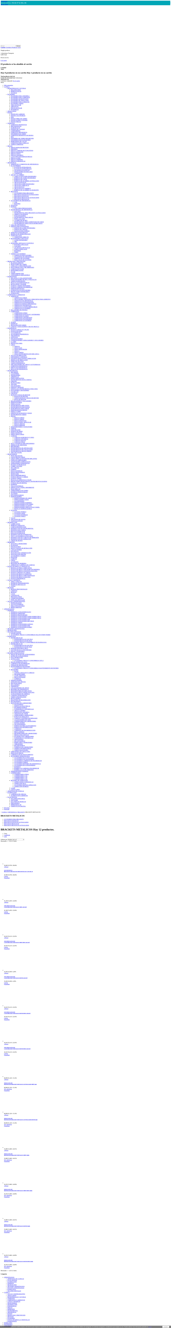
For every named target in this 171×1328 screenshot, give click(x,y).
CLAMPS (13, 342)
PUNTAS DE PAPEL (16, 331)
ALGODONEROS (19, 501)
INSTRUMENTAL (12, 370)
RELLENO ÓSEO (16, 90)
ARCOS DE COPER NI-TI (21, 185)
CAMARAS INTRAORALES (19, 695)
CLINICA (7, 87)
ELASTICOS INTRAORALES (22, 167)
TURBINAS (17, 678)
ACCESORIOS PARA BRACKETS (24, 193)
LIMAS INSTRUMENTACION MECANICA (26, 354)
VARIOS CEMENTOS (17, 144)
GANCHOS (17, 246)
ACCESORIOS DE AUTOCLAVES (24, 757)
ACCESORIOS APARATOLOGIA (20, 756)
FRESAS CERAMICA (17, 155)
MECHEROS (14, 372)
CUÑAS (13, 586)
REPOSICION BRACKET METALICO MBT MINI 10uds (18, 1190)
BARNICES (14, 323)
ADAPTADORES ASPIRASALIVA (20, 461)
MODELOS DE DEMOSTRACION (21, 234)
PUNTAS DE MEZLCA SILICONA (21, 577)
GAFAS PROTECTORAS (18, 457)
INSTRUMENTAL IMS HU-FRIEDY (21, 451)
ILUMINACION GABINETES (19, 795)
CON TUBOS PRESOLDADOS (23, 208)
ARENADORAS (18, 739)
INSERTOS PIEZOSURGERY (19, 615)
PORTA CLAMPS (16, 411)
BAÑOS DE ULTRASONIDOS (19, 656)
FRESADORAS (15, 803)
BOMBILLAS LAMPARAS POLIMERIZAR (26, 768)
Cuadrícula (7, 835)
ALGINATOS (14, 562)
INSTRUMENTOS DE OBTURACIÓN (22, 448)
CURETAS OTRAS (19, 442)
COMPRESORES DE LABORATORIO (25, 721)
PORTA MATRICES (16, 433)
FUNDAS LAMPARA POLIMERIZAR (21, 287)
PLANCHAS (14, 545)
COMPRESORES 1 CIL (20, 777)
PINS (12, 117)
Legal (149, 1326)
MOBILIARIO (8, 1323)
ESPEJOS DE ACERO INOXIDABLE (24, 228)
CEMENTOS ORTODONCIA (19, 132)
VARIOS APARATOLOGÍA (18, 697)
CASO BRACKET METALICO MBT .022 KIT (15, 906)
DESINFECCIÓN (12, 522)
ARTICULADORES (19, 710)
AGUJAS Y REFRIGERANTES (16, 601)
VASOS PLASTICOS (17, 521)
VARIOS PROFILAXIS (17, 273)
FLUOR (13, 272)
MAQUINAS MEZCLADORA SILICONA (22, 692)
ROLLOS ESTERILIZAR (18, 533)
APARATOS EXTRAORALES (19, 232)
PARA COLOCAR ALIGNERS (22, 260)
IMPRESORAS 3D (16, 804)
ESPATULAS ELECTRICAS (22, 706)
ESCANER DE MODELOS (18, 801)
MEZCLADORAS (19, 732)
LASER (13, 788)
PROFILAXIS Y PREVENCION (16, 261)
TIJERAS (13, 428)
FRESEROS (14, 149)
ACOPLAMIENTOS (20, 675)
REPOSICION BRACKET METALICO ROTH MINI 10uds (18, 1261)
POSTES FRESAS (16, 121)
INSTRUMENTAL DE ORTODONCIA (21, 209)
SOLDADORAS (18, 704)
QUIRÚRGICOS (15, 128)
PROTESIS (10, 587)
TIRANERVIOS (15, 335)
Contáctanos (4, 1)
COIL (15, 202)
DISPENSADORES (16, 496)
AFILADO (14, 384)
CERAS (13, 560)
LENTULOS (14, 337)
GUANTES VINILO (19, 516)
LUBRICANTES (15, 524)
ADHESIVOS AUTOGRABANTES (24, 302)
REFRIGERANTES (16, 603)
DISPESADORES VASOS (21, 499)
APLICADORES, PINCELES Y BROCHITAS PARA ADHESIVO (32, 299)
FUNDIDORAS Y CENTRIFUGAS (24, 709)
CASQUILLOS (15, 595)
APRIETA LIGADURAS (21, 214)
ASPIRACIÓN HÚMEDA (21, 786)
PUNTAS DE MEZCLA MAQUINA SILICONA (24, 571)
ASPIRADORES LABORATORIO (23, 715)
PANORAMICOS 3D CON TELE (23, 645)
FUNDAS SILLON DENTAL (19, 483)
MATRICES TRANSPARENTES (20, 583)
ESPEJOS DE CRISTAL (21, 229)
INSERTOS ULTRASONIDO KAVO (21, 612)
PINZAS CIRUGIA (19, 423)
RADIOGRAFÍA (12, 276)
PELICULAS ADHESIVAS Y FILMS (21, 480)
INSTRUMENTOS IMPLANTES (20, 405)
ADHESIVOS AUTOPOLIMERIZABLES (25, 307)
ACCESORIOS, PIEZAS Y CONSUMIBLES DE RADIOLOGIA (29, 642)
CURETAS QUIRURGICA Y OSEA (24, 437)
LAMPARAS (17, 729)
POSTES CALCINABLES (18, 115)
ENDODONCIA (11, 328)
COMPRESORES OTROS (21, 774)
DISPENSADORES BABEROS (23, 502)
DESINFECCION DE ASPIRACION (21, 539)
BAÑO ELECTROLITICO (21, 716)
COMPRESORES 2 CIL (20, 779)
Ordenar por (4, 839)
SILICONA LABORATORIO (19, 543)
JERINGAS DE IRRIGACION (19, 360)
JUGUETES (14, 205)
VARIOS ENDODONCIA (18, 363)
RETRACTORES (15, 383)
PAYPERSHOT (8, 1324)
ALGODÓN (14, 493)
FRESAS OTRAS (16, 153)
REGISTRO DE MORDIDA (18, 563)
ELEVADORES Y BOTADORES (20, 390)
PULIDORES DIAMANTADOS (20, 99)
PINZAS (13, 416)
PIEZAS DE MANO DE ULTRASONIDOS (23, 654)
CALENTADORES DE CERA (22, 719)
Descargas (7, 807)
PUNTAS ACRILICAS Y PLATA (20, 329)
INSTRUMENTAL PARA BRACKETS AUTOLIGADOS (30, 213)
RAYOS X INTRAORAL (18, 651)
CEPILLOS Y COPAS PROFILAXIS (21, 266)
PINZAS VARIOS (19, 419)
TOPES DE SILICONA (17, 361)
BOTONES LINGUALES (21, 244)
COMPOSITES (15, 311)
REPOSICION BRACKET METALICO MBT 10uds (16, 1154)
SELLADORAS (15, 685)
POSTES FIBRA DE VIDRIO (19, 118)
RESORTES (17, 250)
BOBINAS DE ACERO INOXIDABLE (25, 178)
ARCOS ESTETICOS (20, 182)
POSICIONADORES (20, 216)
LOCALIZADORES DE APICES (20, 688)
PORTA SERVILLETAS (17, 378)
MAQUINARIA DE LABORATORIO (21, 703)
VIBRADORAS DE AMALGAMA (20, 751)
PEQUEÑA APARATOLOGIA (15, 653)
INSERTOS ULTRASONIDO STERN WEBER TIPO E (26, 618)
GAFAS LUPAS (15, 789)
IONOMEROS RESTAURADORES (21, 140)
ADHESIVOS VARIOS (20, 298)
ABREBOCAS (15, 376)
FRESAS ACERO (16, 158)
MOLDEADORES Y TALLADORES (21, 401)
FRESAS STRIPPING (17, 159)
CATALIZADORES (16, 549)
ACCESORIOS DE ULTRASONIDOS (24, 765)
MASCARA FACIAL (17, 455)
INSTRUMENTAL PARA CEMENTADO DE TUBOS (29, 222)
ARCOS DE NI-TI (19, 187)
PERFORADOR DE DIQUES (19, 410)
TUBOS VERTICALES (20, 249)
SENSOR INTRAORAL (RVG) (19, 648)
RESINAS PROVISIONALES (19, 589)
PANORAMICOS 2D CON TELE (23, 639)
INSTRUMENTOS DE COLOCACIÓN (22, 449)
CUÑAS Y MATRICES (13, 580)
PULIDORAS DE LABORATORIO (24, 736)
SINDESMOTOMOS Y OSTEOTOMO (21, 427)
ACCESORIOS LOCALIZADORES (24, 759)
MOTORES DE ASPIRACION (19, 780)
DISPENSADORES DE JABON (23, 498)
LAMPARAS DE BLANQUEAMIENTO (22, 754)
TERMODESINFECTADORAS (19, 771)
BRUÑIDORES (15, 446)
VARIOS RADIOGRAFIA (18, 281)
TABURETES (14, 686)
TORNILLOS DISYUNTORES (22, 255)
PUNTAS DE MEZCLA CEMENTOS (21, 574)
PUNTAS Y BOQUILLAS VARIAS (20, 572)
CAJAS (13, 593)
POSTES (9, 112)
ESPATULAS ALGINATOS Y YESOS (21, 413)
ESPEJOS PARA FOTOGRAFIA (20, 226)
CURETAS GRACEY (20, 440)
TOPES (16, 252)
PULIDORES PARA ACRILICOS (20, 102)
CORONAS (14, 590)
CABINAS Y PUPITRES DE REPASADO (25, 718)
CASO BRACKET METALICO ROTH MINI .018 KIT (17, 1013)
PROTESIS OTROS (16, 597)
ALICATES (17, 211)
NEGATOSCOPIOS (16, 683)
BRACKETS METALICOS (21, 199)
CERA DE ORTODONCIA (18, 225)
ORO (15, 241)
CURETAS (14, 436)
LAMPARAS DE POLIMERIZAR (20, 663)
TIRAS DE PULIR (16, 105)
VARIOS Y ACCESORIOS (18, 253)
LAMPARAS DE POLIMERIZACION (24, 730)
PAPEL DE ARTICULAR (18, 600)
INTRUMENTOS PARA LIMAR (20, 408)
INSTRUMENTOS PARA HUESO (20, 407)
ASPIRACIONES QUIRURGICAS (23, 782)
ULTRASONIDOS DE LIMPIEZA (20, 694)
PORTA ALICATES (19, 219)
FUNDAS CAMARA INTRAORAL (21, 285)
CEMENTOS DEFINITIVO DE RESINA (22, 135)
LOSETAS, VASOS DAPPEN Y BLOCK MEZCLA (25, 326)
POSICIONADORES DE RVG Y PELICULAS (23, 279)
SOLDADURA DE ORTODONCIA (24, 257)
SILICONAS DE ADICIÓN (18, 554)
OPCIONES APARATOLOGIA (16, 628)
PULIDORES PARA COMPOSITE (20, 97)
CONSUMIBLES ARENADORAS (20, 275)
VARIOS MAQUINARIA (21, 750)
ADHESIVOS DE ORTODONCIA (23, 301)
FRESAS (9, 146)
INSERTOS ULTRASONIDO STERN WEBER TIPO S (26, 616)
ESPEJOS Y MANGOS (17, 387)
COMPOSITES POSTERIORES (23, 319)
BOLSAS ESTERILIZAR (18, 531)
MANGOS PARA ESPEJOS (22, 231)
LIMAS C (17, 351)
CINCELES (14, 393)
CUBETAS (14, 559)
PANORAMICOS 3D (17, 644)
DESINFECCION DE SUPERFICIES (21, 534)
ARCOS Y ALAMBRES (17, 175)
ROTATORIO (14, 669)
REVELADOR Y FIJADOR (18, 284)
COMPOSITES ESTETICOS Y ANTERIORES (27, 314)
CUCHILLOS (14, 392)
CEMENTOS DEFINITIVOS (19, 124)
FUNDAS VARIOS (16, 478)
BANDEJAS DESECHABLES (19, 492)
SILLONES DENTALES (14, 631)
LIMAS (13, 345)
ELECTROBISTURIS (17, 657)
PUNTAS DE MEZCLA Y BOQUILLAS (18, 566)
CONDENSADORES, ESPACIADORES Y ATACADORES (27, 340)
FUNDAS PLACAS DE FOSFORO (20, 290)
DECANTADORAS (19, 741)
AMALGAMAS (11, 111)
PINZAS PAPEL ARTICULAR (22, 422)
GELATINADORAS (19, 724)
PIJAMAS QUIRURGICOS (18, 464)
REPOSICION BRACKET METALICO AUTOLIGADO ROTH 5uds (20, 1119)
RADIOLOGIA (11, 636)
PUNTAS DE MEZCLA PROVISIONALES (23, 575)
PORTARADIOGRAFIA (17, 288)
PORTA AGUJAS (15, 404)
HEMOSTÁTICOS (16, 91)
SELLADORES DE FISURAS (19, 310)
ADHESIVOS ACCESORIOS (22, 308)
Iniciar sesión (4, 4)
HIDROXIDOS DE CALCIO (19, 141)
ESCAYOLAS (15, 551)
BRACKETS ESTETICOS (21, 196)
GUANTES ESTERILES (21, 515)
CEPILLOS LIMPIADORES (19, 460)
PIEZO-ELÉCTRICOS (17, 753)
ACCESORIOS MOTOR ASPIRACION (25, 785)
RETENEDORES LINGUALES (19, 238)
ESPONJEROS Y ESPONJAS (19, 357)
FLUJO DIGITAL (12, 797)
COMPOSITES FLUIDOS (21, 316)
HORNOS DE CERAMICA (21, 712)
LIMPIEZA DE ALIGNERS (21, 258)
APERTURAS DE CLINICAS (15, 791)
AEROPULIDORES (16, 680)
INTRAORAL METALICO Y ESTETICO (22, 243)
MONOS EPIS (15, 474)
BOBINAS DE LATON (20, 179)
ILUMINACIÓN (12, 792)
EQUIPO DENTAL (16, 633)
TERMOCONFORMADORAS (22, 748)
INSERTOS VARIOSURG (18, 613)
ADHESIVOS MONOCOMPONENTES (25, 304)
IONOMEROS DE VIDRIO (18, 134)
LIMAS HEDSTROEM (20, 349)
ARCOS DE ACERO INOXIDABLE (24, 184)
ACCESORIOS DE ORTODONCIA (20, 200)
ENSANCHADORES (17, 338)
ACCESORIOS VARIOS (21, 762)
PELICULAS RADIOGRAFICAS (20, 282)
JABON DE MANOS (17, 540)
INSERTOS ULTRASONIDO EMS (20, 625)
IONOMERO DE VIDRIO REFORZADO (22, 138)
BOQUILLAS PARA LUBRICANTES (21, 568)
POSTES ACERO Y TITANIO (19, 120)
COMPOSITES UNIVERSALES (23, 317)
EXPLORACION (15, 430)
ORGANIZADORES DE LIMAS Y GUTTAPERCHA (25, 364)
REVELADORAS (16, 698)
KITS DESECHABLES (17, 495)
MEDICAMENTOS (16, 607)
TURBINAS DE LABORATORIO (23, 747)
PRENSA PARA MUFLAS (21, 735)
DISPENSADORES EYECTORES (23, 504)
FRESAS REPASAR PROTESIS (20, 147)
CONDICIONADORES (17, 598)
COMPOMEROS (15, 131)
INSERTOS (10, 610)
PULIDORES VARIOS (17, 103)
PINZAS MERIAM (19, 425)
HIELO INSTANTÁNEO (18, 606)
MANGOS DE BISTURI (21, 396)
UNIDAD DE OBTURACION (19, 665)
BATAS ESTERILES (16, 471)
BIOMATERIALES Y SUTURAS (16, 88)
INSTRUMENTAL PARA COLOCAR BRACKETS (28, 223)
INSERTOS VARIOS (16, 622)
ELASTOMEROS (16, 165)
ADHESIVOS (14, 296)
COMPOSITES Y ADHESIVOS (16, 294)
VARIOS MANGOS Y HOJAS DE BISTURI (26, 398)
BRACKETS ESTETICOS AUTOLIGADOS (26, 194)
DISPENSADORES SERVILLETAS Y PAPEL (27, 507)
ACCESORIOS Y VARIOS (18, 556)
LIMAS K (17, 346)
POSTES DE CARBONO (18, 114)
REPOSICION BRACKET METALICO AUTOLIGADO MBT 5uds (20, 1083)
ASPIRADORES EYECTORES (19, 490)
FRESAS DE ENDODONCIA (19, 367)
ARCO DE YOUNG (16, 452)
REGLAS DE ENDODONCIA (19, 369)
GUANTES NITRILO (20, 512)
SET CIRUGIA (15, 467)
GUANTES (14, 510)
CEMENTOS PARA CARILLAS (20, 143)
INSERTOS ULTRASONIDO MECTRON (22, 621)
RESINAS (13, 592)
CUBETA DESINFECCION (18, 527)
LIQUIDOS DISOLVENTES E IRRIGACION (23, 358)
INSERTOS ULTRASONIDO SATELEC (22, 624)
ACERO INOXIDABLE (20, 240)
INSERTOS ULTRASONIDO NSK (20, 619)
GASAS (13, 518)
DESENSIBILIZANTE (17, 270)
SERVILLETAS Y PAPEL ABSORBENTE (22, 487)
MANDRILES (15, 109)
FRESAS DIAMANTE (17, 152)
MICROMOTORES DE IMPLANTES (21, 691)
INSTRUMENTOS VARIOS (18, 414)
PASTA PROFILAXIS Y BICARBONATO (22, 267)
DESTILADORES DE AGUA (19, 662)
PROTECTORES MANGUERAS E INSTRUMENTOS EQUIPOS (29, 481)
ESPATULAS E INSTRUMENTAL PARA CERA (24, 389)
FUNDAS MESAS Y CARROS (19, 477)
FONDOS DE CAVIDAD (18, 129)
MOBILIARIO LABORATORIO (23, 742)
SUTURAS (14, 93)
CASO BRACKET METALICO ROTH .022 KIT (16, 977)
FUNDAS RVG (15, 293)
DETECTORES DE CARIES (19, 264)
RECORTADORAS (19, 745)
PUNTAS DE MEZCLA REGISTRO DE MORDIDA (25, 569)
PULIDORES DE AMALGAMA (20, 100)
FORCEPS (14, 381)
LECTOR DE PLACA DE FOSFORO (21, 650)
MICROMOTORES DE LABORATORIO (25, 733)
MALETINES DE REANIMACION (21, 700)
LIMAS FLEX (18, 348)
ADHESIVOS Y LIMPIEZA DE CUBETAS (23, 565)
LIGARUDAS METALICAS (22, 247)
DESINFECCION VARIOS (18, 530)
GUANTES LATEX (19, 513)
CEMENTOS (11, 123)
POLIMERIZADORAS (20, 707)
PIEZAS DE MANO (19, 677)
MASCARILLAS (15, 489)
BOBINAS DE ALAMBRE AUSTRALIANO (26, 181)
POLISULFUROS (16, 546)
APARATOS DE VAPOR (21, 713)
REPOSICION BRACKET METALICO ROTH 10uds (17, 1225)
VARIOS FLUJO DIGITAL (18, 806)
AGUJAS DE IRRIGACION (18, 355)
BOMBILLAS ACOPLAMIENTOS (24, 770)
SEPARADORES (15, 375)
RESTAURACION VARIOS (18, 325)
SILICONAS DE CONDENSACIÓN (21, 552)
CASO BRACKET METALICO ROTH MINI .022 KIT (17, 1048)
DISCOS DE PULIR (16, 108)
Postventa (6, 809)
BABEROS (14, 484)
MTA (12, 137)
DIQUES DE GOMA (16, 343)
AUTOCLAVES (15, 659)
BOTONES (17, 203)
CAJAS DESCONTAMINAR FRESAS (21, 156)
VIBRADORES (18, 744)
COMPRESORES (16, 773)
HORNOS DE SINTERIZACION (23, 727)
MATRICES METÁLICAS (18, 584)
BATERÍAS (17, 767)
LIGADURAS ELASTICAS (22, 170)
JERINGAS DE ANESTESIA (19, 445)
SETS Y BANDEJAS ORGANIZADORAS (22, 443)
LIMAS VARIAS (19, 352)
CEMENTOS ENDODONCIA (19, 366)
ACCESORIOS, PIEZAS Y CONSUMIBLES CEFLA (29, 660)
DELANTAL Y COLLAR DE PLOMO (21, 278)
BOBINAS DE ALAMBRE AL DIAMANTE (26, 190)
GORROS (13, 469)
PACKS (16, 671)
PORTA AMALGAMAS (17, 434)
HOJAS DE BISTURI (20, 399)
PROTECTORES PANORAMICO (20, 291)
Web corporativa (8, 85)
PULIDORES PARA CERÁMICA (20, 96)
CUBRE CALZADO (16, 466)
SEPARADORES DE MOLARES (23, 172)
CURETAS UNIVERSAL (21, 439)
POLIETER (14, 557)
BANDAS (13, 206)
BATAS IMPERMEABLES (18, 475)
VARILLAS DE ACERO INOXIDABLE (25, 176)
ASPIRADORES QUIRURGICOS (20, 463)
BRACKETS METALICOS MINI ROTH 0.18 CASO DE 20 (18, 871)
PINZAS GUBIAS (19, 417)
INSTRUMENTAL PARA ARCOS (23, 217)
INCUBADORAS (16, 701)
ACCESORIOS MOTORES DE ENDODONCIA (27, 763)
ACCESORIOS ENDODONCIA (20, 334)
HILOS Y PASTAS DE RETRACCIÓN (21, 548)
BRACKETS (14, 191)
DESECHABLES (12, 454)
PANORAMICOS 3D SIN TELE (23, 647)
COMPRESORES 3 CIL (20, 776)
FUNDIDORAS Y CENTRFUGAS (23, 738)
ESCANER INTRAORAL (18, 798)
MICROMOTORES (19, 674)
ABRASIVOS (14, 106)
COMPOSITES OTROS (20, 313)
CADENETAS (18, 173)
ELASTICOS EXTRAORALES (23, 168)
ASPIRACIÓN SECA (20, 783)
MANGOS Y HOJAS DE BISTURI (20, 395)
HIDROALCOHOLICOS (18, 525)
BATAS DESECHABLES (18, 472)
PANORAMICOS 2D (17, 637)
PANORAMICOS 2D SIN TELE (23, 641)
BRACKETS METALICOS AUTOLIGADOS (26, 197)
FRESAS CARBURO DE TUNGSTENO (22, 150)
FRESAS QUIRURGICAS (18, 161)
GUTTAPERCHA (16, 332)
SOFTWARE (14, 800)
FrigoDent (7, 878)
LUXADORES (15, 373)
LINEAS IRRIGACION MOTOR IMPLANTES (24, 458)
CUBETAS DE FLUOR (17, 269)
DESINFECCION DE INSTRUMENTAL (22, 528)
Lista (5, 836)
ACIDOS (13, 322)
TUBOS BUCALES (16, 235)
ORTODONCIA (11, 162)
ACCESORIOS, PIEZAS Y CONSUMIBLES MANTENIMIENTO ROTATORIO (36, 668)
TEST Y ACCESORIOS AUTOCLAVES (22, 536)
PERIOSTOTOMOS (16, 402)
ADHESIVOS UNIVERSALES (22, 305)
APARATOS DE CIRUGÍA (18, 682)
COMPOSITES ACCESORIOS (22, 320)
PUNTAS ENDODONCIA (18, 578)
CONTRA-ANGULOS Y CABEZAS (24, 672)
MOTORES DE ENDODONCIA (20, 689)
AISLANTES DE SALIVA (18, 519)
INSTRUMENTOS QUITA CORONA (21, 379)
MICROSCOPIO (12, 630)
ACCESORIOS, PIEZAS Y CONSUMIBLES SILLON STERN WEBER (30, 634)
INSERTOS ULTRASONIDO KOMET (21, 627)
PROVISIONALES (16, 126)
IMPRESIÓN (11, 542)
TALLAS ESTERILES (17, 486)
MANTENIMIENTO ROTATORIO (20, 666)
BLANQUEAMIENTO (17, 263)
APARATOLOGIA (9, 609)
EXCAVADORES (16, 386)
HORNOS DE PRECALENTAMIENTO (25, 726)
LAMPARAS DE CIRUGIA (18, 794)
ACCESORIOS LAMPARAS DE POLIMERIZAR (28, 760)
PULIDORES (11, 94)
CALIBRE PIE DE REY (21, 220)
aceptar (166, 1326)
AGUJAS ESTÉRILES (17, 604)
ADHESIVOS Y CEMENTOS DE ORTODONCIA (25, 164)
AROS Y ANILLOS (16, 581)
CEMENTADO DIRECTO (21, 237)
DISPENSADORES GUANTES (23, 505)
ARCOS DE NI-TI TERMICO (22, 188)
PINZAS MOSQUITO (20, 420)
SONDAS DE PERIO (17, 431)
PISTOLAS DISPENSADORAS (23, 508)
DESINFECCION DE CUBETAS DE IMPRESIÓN (25, 537)
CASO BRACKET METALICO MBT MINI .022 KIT (17, 942)
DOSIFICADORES (19, 722)
